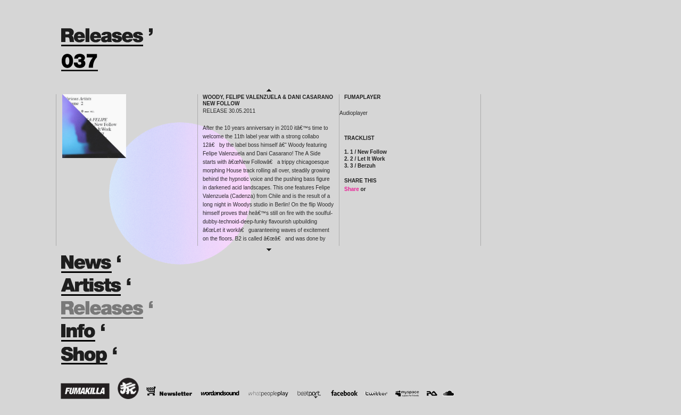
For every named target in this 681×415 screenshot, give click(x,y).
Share (351, 189)
